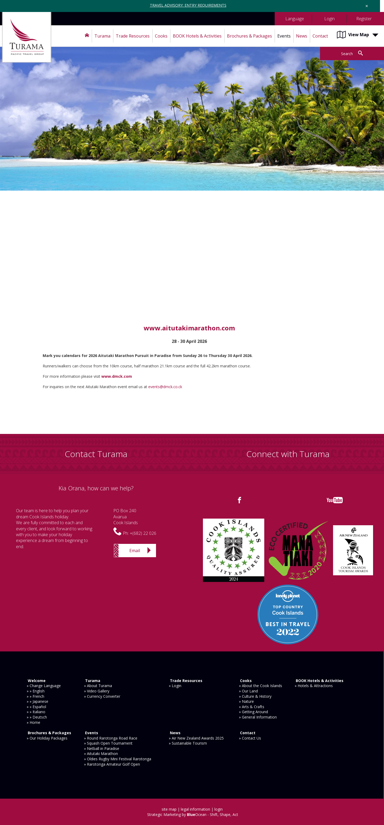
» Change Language (44, 685)
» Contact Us (250, 738)
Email (134, 550)
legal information (195, 809)
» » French (35, 696)
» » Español (36, 706)
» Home (33, 722)
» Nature (246, 701)
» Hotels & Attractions (314, 685)
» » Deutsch (37, 717)
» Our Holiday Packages (47, 738)
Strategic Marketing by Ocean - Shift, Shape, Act (192, 814)
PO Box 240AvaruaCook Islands (125, 517)
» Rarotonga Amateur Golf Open (112, 764)
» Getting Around (253, 711)
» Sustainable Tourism (188, 743)
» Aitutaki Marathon (101, 753)
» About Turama (98, 685)
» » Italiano (36, 711)
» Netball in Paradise (101, 748)
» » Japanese (37, 701)
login (218, 809)
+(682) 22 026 (143, 533)
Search (347, 53)
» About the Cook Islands (260, 685)
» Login (175, 685)
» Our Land (248, 690)
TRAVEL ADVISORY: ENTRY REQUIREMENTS (188, 5)
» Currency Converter (102, 696)
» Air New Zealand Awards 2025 (196, 738)
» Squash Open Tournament (108, 743)
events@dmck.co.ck (165, 386)
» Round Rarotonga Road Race (110, 738)
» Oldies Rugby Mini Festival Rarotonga (117, 758)
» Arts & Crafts (251, 706)
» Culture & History (255, 696)
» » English (36, 690)
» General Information (258, 717)
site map (169, 809)
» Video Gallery (96, 690)
